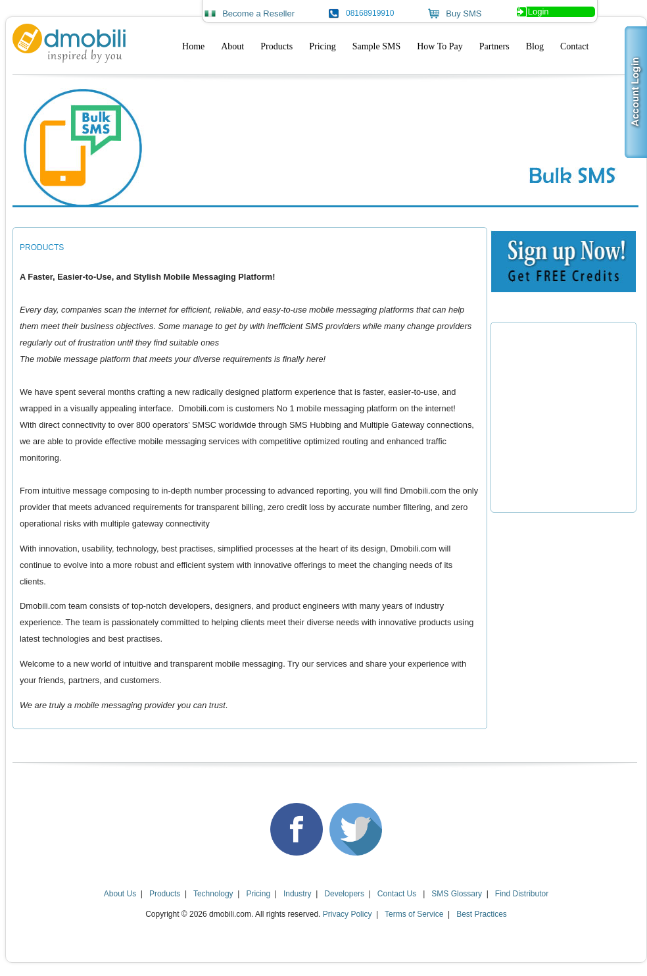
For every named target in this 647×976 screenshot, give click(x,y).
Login (538, 11)
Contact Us (398, 893)
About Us (120, 893)
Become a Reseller (258, 13)
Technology (213, 893)
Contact (574, 46)
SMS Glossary (456, 893)
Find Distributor (521, 893)
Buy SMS (463, 13)
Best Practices (481, 914)
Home (193, 46)
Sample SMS (376, 46)
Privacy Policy (347, 914)
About (232, 46)
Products (276, 46)
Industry (297, 893)
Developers (344, 893)
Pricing (322, 46)
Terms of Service (414, 914)
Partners (494, 46)
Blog (535, 46)
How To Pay (440, 46)
